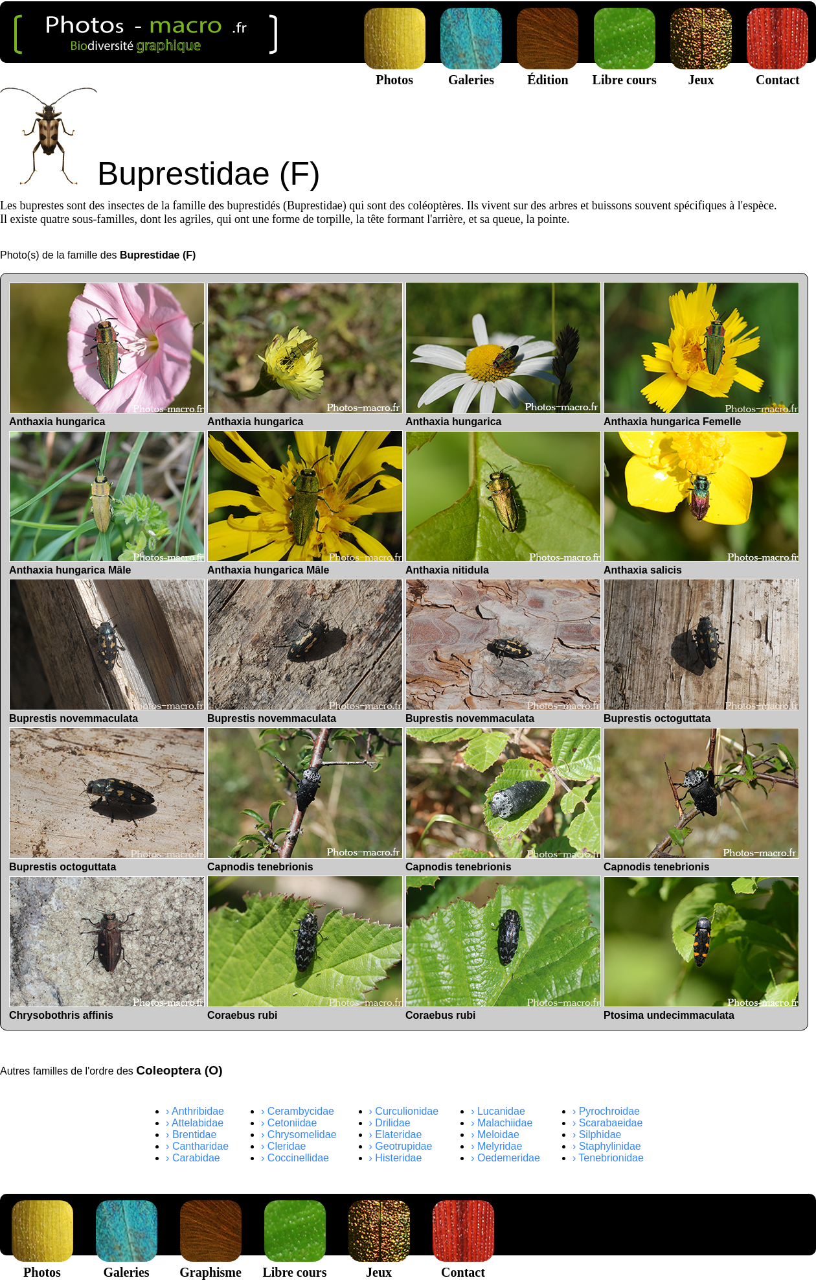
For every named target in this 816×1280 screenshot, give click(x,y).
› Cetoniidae (289, 1122)
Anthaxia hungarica (107, 355)
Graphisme (210, 1264)
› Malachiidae (501, 1122)
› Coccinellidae (295, 1157)
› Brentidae (191, 1134)
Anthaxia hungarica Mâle (107, 503)
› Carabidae (193, 1157)
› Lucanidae (498, 1111)
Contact (777, 72)
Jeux (701, 72)
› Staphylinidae (606, 1146)
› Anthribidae (195, 1111)
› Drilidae (390, 1122)
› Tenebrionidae (608, 1157)
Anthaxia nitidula (503, 503)
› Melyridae (496, 1146)
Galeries (471, 72)
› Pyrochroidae (606, 1111)
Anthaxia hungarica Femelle (701, 354)
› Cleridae (283, 1146)
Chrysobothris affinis (107, 948)
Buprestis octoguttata (701, 651)
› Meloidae (495, 1134)
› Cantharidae (197, 1146)
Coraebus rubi (305, 948)
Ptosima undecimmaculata (701, 948)
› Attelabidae (194, 1122)
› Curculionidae (404, 1111)
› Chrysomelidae (298, 1134)
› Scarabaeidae (607, 1122)
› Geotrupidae (401, 1146)
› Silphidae (597, 1134)
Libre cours (625, 72)
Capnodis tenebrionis (305, 799)
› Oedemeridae (505, 1157)
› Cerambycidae (297, 1111)
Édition (547, 72)
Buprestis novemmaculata (107, 651)
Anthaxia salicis (701, 503)
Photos (394, 72)
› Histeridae (395, 1157)
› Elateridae (395, 1134)
